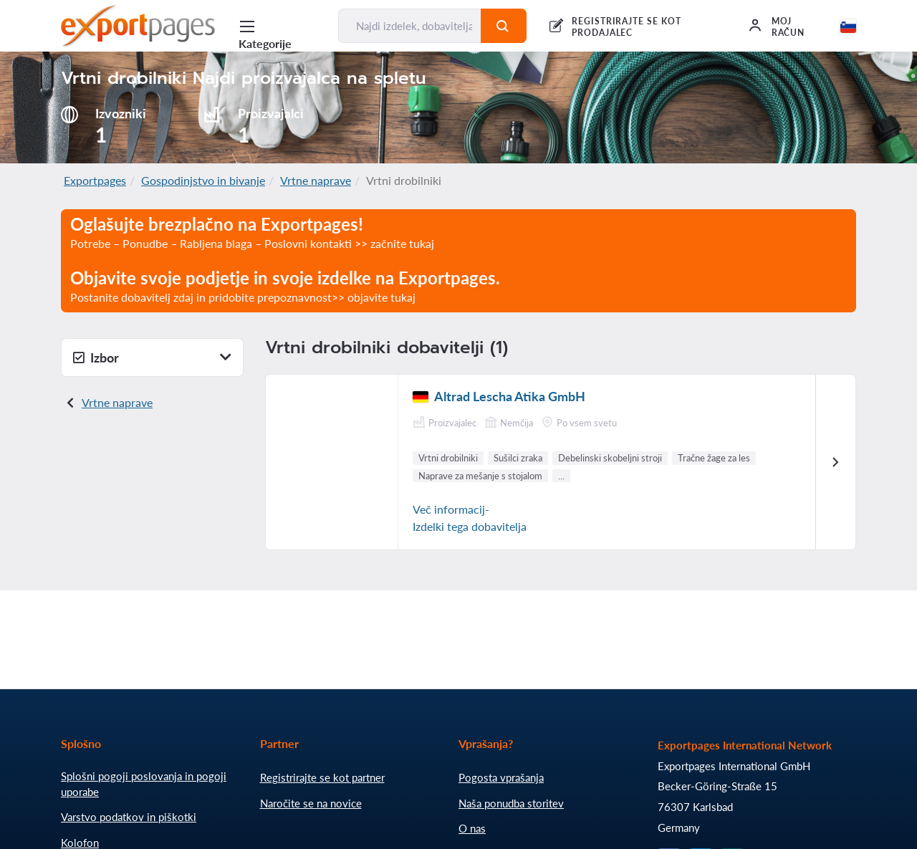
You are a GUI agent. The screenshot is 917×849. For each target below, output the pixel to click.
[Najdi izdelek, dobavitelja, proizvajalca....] (409, 26)
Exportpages (95, 180)
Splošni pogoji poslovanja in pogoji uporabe (143, 783)
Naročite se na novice (311, 803)
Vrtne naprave (315, 180)
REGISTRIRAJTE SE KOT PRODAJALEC (626, 27)
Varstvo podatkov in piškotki (128, 816)
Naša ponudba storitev (511, 803)
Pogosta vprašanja (501, 777)
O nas (472, 828)
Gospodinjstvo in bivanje (203, 180)
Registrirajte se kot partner (322, 777)
